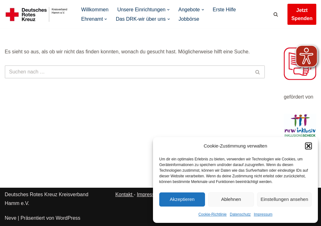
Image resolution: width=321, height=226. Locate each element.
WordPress (67, 218)
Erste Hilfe (224, 9)
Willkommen (94, 9)
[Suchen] (275, 14)
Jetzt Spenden (302, 14)
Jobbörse (189, 19)
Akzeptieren (182, 199)
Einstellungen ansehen (284, 199)
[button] (308, 146)
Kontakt (124, 194)
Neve (10, 218)
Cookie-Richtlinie (212, 214)
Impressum (263, 214)
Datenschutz (240, 214)
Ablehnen (231, 199)
